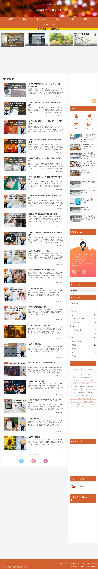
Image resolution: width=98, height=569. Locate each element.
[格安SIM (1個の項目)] (83, 410)
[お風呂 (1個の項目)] (92, 392)
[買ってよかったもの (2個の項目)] (88, 384)
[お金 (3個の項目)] (85, 381)
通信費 (84, 356)
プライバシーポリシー (83, 563)
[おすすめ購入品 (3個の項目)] (76, 381)
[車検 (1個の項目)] (73, 398)
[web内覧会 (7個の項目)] (74, 378)
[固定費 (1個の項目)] (73, 395)
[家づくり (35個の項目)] (73, 372)
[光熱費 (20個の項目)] (82, 375)
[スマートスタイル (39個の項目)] (89, 369)
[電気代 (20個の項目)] (74, 375)
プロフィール (83, 311)
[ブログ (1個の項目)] (85, 404)
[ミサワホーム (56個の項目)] (76, 369)
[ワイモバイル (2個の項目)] (75, 384)
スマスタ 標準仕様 (84, 319)
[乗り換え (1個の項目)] (74, 392)
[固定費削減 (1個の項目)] (83, 392)
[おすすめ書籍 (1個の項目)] (80, 395)
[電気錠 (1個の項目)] (92, 404)
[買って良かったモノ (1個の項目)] (89, 398)
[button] (94, 101)
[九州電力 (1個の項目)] (83, 407)
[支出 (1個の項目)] (79, 398)
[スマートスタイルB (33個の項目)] (84, 372)
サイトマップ (62, 563)
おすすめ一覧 (84, 330)
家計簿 (84, 349)
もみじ (82, 239)
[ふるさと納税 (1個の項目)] (74, 407)
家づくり (83, 315)
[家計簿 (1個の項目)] (85, 389)
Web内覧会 (83, 304)
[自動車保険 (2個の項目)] (91, 386)
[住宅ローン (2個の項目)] (74, 386)
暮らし (83, 326)
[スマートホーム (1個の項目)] (91, 395)
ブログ (83, 307)
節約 (83, 338)
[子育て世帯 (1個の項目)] (92, 389)
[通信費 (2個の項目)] (82, 386)
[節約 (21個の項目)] (93, 372)
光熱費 (84, 345)
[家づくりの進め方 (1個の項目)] (76, 404)
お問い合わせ (71, 563)
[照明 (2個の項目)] (72, 389)
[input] (83, 101)
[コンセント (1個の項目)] (91, 407)
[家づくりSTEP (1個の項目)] (76, 401)
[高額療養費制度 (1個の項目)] (89, 401)
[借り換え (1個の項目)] (78, 389)
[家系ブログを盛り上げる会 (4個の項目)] (87, 378)
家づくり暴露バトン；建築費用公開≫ (49, 29)
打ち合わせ (84, 323)
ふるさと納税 (84, 341)
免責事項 (93, 563)
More (90, 247)
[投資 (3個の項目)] (92, 381)
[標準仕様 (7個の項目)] (91, 375)
